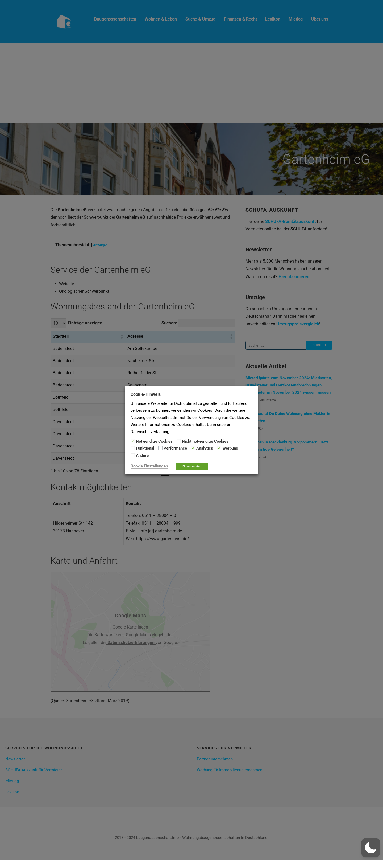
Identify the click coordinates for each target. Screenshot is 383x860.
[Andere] (133, 455)
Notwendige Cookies (154, 441)
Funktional (145, 448)
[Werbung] (219, 448)
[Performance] (160, 448)
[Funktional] (133, 448)
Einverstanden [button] (191, 466)
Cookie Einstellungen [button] (149, 466)
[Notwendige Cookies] (133, 441)
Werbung (230, 448)
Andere (142, 455)
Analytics (204, 448)
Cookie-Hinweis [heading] (146, 394)
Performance (175, 448)
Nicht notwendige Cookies (205, 441)
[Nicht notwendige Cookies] (179, 441)
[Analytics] (193, 448)
